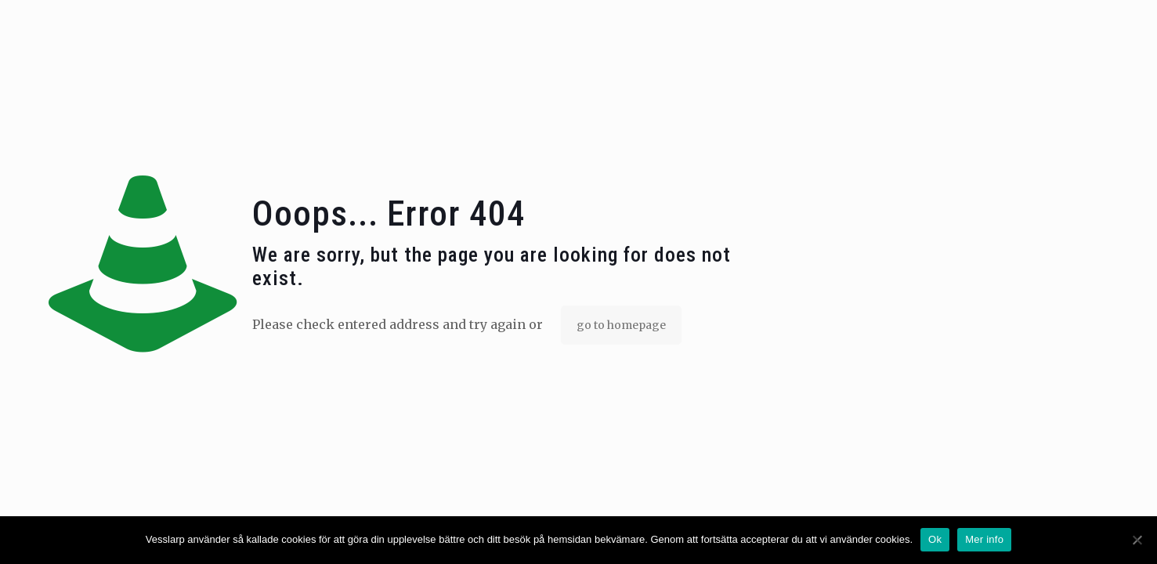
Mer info (984, 539)
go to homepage (621, 325)
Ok (935, 539)
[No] (1137, 540)
